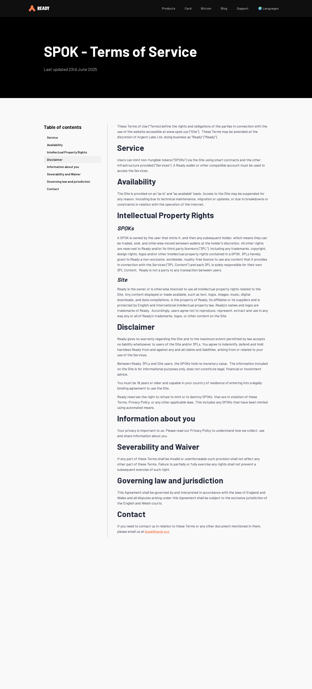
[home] (91, 8)
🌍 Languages (268, 8)
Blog (224, 8)
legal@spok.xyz (157, 531)
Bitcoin (206, 8)
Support (243, 8)
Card (188, 8)
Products (168, 8)
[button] (168, 8)
